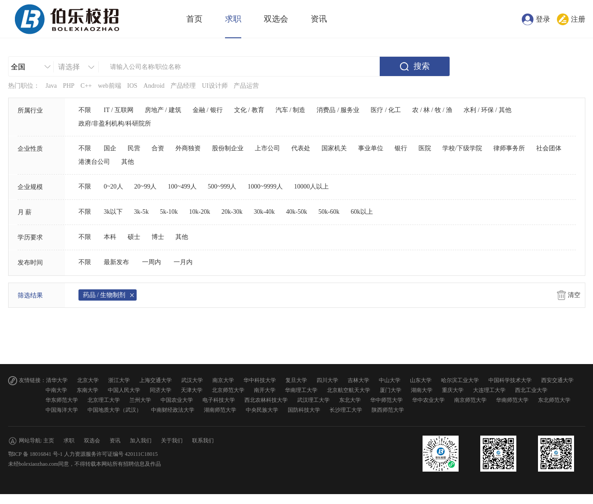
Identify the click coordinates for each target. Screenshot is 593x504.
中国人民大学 (124, 390)
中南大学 (56, 390)
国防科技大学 (304, 410)
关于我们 (172, 440)
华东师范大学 (62, 400)
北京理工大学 (103, 400)
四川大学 (327, 380)
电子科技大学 (218, 400)
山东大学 (421, 380)
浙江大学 (119, 380)
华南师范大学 (512, 400)
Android (154, 85)
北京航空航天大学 (348, 390)
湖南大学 (421, 390)
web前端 (109, 85)
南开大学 (265, 390)
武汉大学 (192, 380)
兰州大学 (140, 400)
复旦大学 (296, 380)
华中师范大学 (386, 400)
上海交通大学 (155, 380)
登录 (543, 19)
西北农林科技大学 (266, 400)
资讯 (319, 18)
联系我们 (203, 440)
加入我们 (141, 440)
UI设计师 (215, 85)
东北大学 (350, 400)
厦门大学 (390, 390)
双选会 (276, 18)
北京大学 (88, 380)
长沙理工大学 (346, 410)
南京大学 (223, 380)
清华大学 (57, 380)
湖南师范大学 (220, 410)
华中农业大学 (428, 400)
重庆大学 (453, 390)
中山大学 (389, 380)
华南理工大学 (301, 390)
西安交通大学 (557, 380)
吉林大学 (358, 380)
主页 (48, 440)
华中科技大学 (260, 380)
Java (51, 85)
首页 (194, 18)
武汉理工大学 (313, 400)
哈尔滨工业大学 (460, 380)
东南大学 (87, 390)
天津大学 (191, 390)
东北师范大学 (554, 400)
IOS (132, 85)
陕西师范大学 (388, 410)
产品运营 (246, 85)
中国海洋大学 (62, 410)
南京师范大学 (470, 400)
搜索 (422, 66)
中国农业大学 (177, 400)
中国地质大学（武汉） (114, 410)
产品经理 (183, 85)
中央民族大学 (262, 410)
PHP (68, 85)
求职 (233, 18)
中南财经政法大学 (172, 410)
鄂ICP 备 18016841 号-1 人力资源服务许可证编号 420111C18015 (83, 454)
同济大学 (160, 390)
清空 (574, 295)
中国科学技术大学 (510, 380)
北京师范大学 (228, 390)
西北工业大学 (531, 390)
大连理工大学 (489, 390)
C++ (86, 85)
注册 (578, 19)
